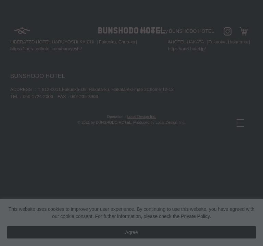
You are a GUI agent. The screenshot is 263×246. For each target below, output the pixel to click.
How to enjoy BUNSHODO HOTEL (177, 31)
